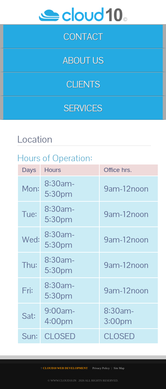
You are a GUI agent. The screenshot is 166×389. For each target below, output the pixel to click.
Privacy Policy (101, 368)
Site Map (119, 368)
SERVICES (83, 108)
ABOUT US (83, 60)
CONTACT (83, 36)
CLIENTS (83, 84)
